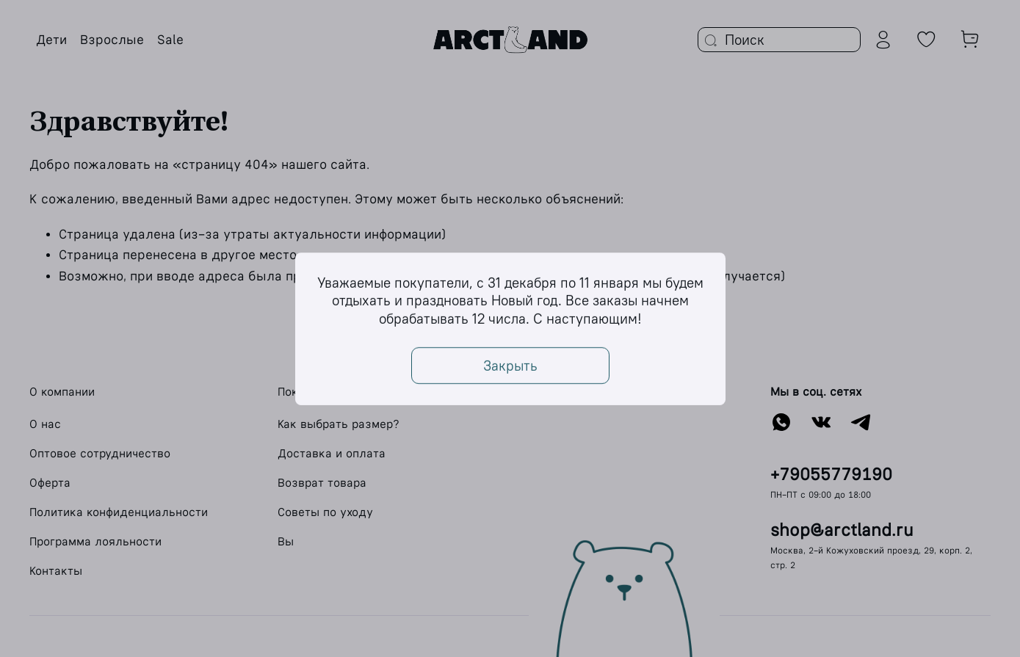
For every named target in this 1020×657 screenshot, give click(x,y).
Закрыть (510, 365)
